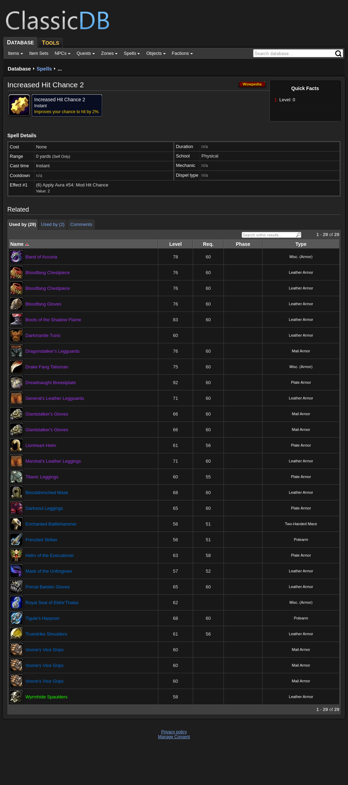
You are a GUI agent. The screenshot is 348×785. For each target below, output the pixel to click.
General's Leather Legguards (54, 398)
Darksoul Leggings (44, 508)
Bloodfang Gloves (43, 304)
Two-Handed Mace (301, 524)
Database (19, 69)
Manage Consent (174, 736)
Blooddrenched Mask (46, 492)
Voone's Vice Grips (44, 649)
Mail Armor (301, 351)
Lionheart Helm (40, 445)
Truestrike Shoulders (46, 634)
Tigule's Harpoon (42, 618)
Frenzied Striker (41, 539)
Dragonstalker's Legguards (52, 351)
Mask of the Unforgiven (48, 571)
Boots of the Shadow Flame (53, 319)
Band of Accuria (41, 256)
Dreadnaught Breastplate (50, 382)
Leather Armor (301, 272)
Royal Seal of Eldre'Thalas (52, 602)
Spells (44, 69)
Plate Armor (301, 382)
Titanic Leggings (41, 476)
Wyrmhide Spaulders (46, 696)
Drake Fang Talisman (46, 366)
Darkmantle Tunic (43, 335)
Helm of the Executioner (49, 555)
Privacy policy (174, 731)
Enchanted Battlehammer (51, 524)
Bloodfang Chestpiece (47, 272)
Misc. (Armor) (300, 257)
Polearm (301, 539)
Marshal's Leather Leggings (53, 461)
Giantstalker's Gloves (46, 414)
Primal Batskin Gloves (47, 586)
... (60, 69)
